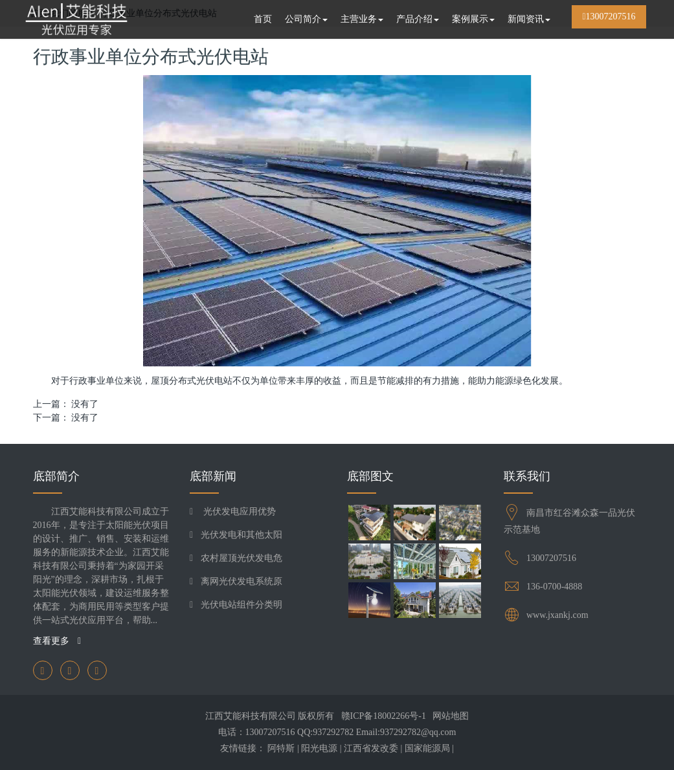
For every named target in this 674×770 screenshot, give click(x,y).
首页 (263, 19)
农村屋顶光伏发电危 (241, 558)
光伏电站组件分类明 (241, 605)
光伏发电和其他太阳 (241, 535)
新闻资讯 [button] (529, 19)
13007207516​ (551, 558)
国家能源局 (427, 748)
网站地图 (450, 716)
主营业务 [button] (362, 19)
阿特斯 (281, 748)
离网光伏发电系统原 (241, 581)
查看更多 (57, 641)
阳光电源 (319, 748)
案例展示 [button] (473, 19)
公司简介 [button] (306, 19)
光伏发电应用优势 (238, 511)
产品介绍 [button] (417, 19)
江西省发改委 (371, 748)
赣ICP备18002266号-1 (383, 716)
